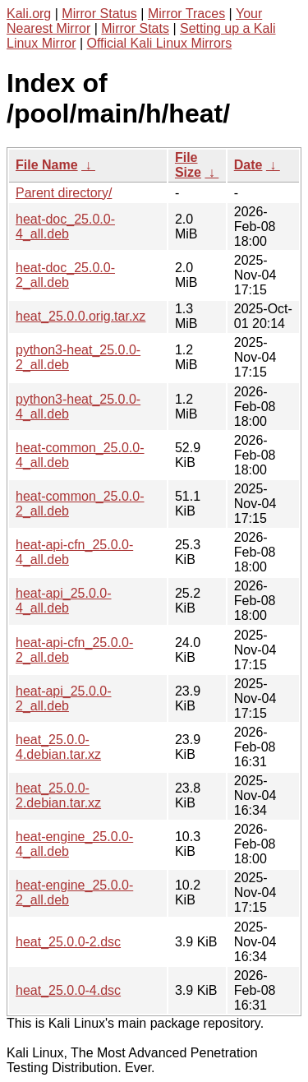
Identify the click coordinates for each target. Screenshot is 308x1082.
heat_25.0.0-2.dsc (68, 942)
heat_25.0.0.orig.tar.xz (80, 316)
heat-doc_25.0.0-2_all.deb (65, 275)
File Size (188, 164)
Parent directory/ (64, 193)
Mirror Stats (135, 28)
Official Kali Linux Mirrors (159, 43)
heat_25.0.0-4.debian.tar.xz (58, 747)
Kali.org (29, 14)
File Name (47, 165)
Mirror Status (99, 14)
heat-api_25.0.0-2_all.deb (64, 698)
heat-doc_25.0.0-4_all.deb (65, 226)
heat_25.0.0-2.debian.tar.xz (58, 795)
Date (248, 165)
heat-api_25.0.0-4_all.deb (64, 600)
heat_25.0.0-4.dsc (68, 990)
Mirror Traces (186, 14)
